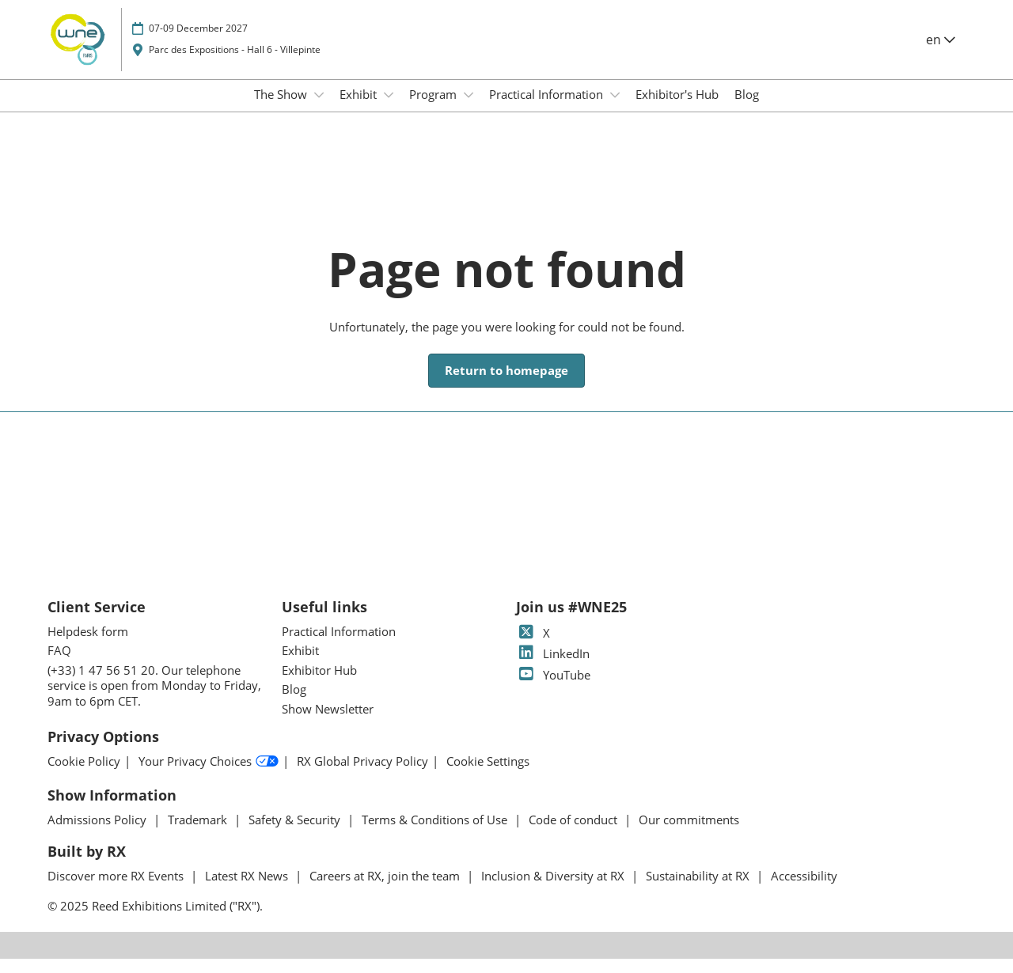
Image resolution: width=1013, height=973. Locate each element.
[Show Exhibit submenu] (388, 109)
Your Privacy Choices (208, 776)
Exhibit (360, 109)
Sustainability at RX (699, 890)
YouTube (553, 689)
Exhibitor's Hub (677, 109)
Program (434, 109)
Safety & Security (296, 834)
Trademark (199, 834)
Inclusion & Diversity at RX (554, 890)
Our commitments (689, 834)
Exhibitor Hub (319, 684)
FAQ (59, 664)
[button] (506, 385)
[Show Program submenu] (468, 109)
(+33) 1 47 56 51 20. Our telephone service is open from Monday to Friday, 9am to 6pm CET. (154, 699)
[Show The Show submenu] (319, 109)
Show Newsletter (328, 723)
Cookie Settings (487, 775)
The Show (282, 109)
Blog (746, 109)
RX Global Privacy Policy (362, 775)
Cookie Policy (83, 775)
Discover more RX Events (117, 890)
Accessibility (804, 890)
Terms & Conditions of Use (436, 834)
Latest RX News (248, 890)
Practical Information (547, 109)
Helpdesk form (87, 645)
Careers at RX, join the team (386, 890)
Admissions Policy (98, 834)
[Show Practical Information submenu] (615, 109)
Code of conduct (574, 834)
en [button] (940, 54)
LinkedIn (553, 668)
